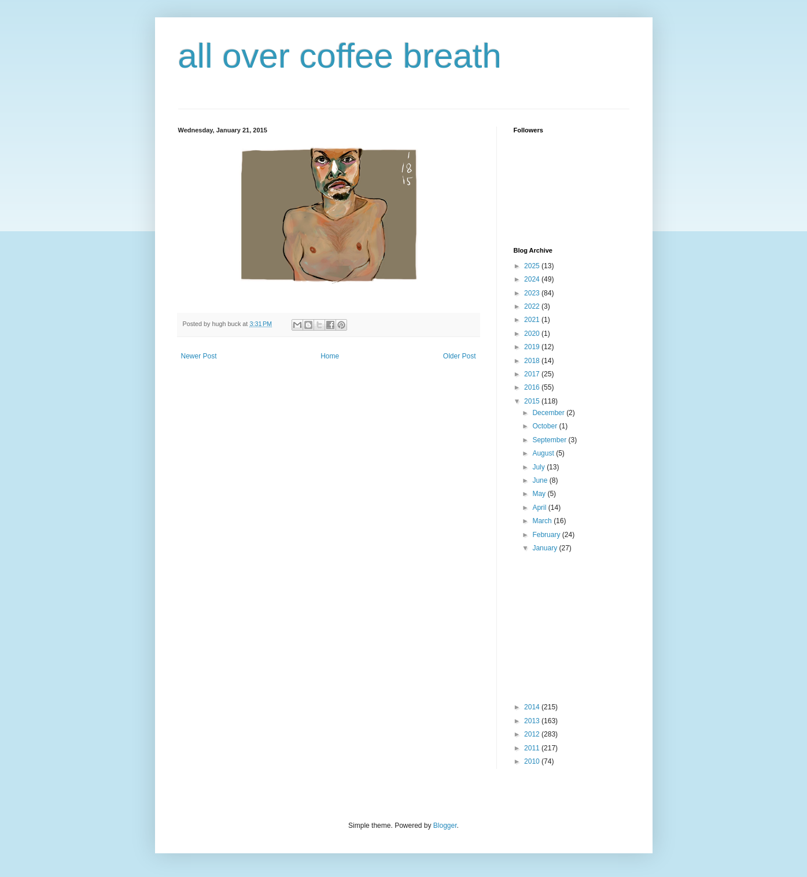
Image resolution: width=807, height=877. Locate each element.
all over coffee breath (340, 55)
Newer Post (199, 356)
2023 (532, 293)
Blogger (445, 826)
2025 (532, 266)
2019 (532, 347)
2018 (532, 361)
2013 (532, 721)
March (543, 521)
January (545, 548)
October (545, 426)
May (539, 494)
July (539, 467)
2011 (532, 748)
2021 (532, 320)
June (540, 480)
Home (329, 356)
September (550, 440)
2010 (532, 761)
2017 (532, 374)
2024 (532, 279)
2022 (532, 306)
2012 (532, 734)
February (547, 535)
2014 (532, 707)
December (549, 413)
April (540, 508)
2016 (532, 387)
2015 (532, 401)
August (544, 453)
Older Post (459, 356)
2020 (532, 334)
